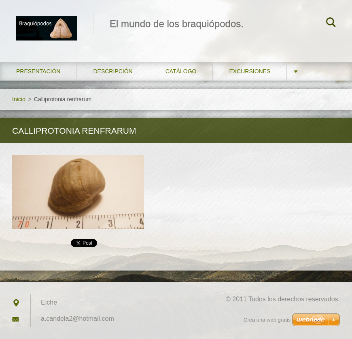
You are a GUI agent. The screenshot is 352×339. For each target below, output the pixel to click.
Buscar (331, 23)
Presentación (38, 71)
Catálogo (181, 71)
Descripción (112, 71)
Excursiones (249, 71)
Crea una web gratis (267, 320)
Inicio (18, 99)
